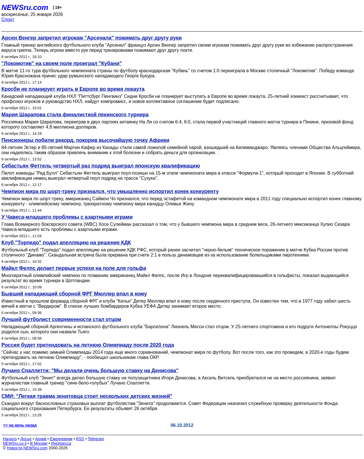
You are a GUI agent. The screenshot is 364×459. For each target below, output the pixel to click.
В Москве (38, 443)
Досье (26, 439)
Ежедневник (61, 439)
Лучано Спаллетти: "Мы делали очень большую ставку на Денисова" (90, 370)
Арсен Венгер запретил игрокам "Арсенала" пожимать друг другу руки (91, 38)
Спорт (7, 19)
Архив (40, 439)
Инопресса (61, 443)
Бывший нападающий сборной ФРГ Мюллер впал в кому (74, 294)
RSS (80, 439)
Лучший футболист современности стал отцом (61, 319)
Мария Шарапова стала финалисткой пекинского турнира (75, 114)
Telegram (96, 439)
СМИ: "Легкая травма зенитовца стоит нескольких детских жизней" (86, 396)
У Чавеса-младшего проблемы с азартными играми (67, 217)
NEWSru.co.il (14, 443)
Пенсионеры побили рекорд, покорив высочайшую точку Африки (85, 140)
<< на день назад (20, 425)
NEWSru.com (24, 7)
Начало (10, 439)
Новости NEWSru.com (27, 448)
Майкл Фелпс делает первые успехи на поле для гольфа (73, 268)
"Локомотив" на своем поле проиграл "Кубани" (61, 63)
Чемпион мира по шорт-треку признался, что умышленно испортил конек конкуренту (110, 191)
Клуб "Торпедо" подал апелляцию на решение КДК (66, 242)
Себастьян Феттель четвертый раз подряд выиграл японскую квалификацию (100, 166)
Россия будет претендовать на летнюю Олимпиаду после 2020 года (87, 345)
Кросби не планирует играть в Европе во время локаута (72, 89)
